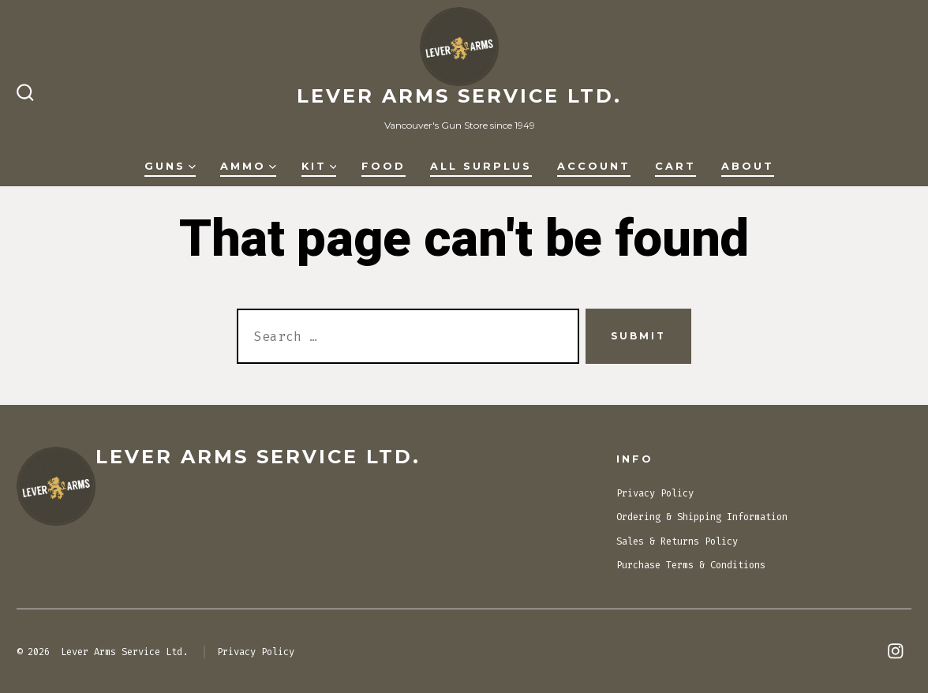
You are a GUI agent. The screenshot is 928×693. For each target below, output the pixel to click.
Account (594, 166)
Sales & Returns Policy (677, 541)
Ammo (248, 166)
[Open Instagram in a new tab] (895, 651)
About (747, 166)
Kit (319, 166)
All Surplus (481, 166)
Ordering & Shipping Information (702, 517)
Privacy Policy (655, 493)
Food (383, 166)
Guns (170, 166)
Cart (675, 166)
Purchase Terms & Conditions (690, 565)
